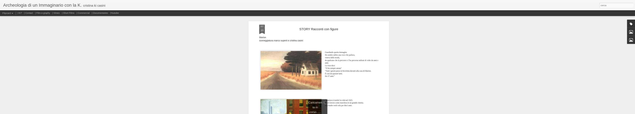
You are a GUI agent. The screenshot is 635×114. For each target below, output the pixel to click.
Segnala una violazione (340, 112)
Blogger (327, 112)
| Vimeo (56, 13)
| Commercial (83, 13)
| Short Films (68, 13)
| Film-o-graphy (43, 13)
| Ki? (19, 13)
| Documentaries (100, 13)
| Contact (28, 13)
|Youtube (114, 13)
